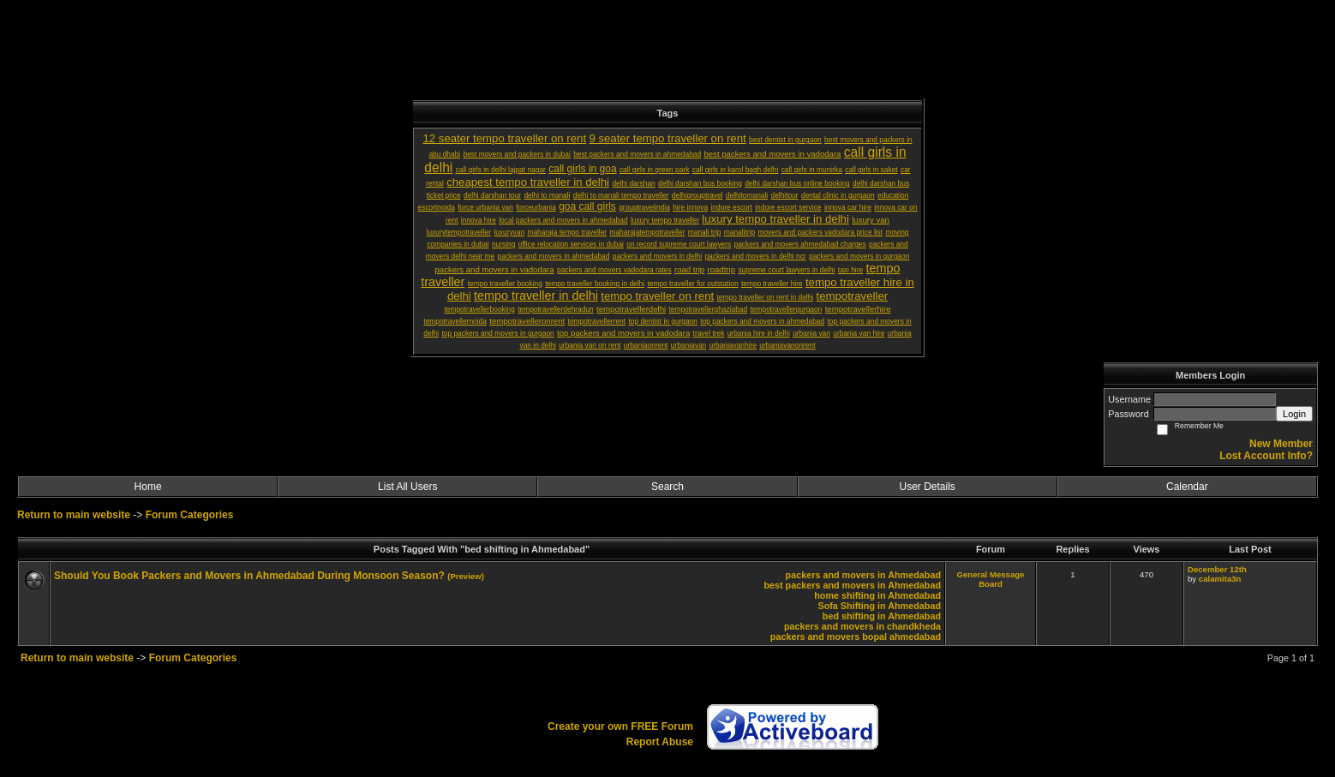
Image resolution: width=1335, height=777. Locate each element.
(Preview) (465, 576)
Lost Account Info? (1266, 456)
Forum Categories (190, 515)
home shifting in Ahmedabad (877, 595)
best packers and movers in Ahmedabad (852, 585)
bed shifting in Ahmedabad (882, 616)
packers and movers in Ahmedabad (863, 575)
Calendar (1187, 487)
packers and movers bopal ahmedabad (855, 636)
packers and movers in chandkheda (862, 626)
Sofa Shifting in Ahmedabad (879, 606)
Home (148, 487)
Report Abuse (659, 742)
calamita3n (1220, 578)
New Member (1281, 444)
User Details (927, 487)
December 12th (1217, 569)
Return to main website (75, 515)
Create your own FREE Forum (620, 726)
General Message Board (991, 579)
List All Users (407, 487)
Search (667, 487)
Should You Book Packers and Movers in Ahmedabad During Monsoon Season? (249, 576)
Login (1294, 414)
